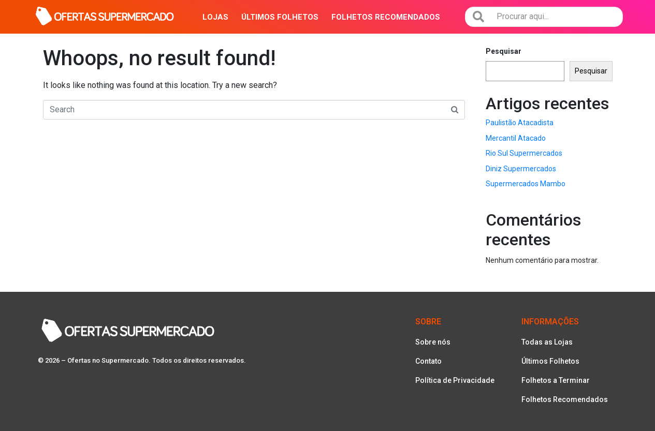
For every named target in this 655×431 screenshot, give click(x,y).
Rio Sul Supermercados (524, 153)
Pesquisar (503, 51)
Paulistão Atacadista (520, 122)
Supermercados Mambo (525, 184)
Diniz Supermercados (521, 169)
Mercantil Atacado (516, 138)
